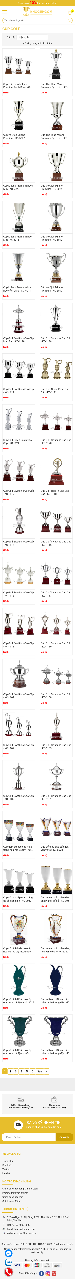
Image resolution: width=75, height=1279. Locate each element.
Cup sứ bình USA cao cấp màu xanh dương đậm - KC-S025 (56, 1053)
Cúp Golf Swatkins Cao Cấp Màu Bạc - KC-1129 (18, 340)
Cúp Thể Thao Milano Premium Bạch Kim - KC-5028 (54, 87)
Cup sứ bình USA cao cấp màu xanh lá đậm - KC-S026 (17, 1053)
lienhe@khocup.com (24, 1229)
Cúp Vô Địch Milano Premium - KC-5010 (52, 289)
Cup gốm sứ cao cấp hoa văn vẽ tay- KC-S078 (55, 848)
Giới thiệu (7, 1165)
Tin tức (6, 1169)
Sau (39, 1071)
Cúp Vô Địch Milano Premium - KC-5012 (52, 238)
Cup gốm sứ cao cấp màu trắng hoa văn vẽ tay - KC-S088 (17, 850)
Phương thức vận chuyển (15, 1193)
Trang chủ (7, 1161)
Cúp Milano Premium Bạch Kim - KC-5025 (18, 187)
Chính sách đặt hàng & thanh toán (20, 1188)
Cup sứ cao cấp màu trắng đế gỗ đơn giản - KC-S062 (18, 899)
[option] (21, 1102)
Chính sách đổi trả (11, 1201)
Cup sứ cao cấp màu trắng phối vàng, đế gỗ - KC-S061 (56, 899)
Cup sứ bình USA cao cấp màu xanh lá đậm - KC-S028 (18, 1001)
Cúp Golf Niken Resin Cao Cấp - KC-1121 (17, 442)
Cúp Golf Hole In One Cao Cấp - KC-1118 (55, 492)
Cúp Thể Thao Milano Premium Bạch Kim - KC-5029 (16, 87)
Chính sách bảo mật (12, 1197)
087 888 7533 (23, 1225)
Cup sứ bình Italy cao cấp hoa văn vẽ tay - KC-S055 (17, 950)
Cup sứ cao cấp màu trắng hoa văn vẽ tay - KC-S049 (55, 950)
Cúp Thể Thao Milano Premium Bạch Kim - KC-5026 (54, 138)
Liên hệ (6, 1173)
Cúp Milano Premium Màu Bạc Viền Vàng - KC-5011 (17, 289)
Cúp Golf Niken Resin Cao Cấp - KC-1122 (55, 391)
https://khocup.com (27, 1233)
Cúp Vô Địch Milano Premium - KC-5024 (52, 187)
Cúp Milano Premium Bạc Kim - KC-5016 (17, 238)
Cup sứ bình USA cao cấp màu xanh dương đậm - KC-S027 (56, 1002)
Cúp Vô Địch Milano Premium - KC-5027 (14, 136)
